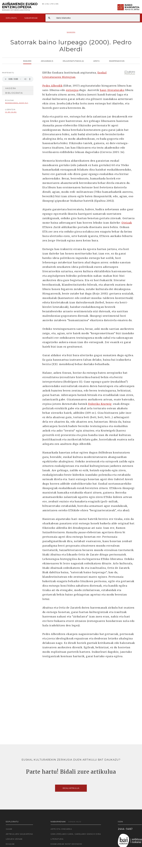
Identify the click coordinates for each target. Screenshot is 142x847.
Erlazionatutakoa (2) (73, 60)
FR (52, 4)
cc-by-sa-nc (11, 112)
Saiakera (71, 32)
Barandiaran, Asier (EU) (16, 103)
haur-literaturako (112, 90)
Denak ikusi (74, 822)
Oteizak (126, 222)
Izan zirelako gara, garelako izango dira (76, 834)
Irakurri (27, 60)
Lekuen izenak (14, 839)
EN (57, 4)
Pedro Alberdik (52, 85)
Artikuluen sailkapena (19, 834)
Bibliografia (14, 93)
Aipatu (96, 60)
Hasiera (10, 88)
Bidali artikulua (71, 788)
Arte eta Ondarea (61, 829)
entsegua (72, 90)
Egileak (10, 844)
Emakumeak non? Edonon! (66, 844)
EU (48, 4)
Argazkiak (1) (47, 60)
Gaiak (9, 829)
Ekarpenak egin (116, 60)
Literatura (57, 839)
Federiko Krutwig (100, 404)
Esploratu (11, 18)
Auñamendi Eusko (20, 7)
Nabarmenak (31, 18)
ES (43, 4)
